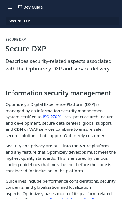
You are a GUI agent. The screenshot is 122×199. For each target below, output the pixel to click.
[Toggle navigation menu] (10, 7)
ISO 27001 (52, 116)
